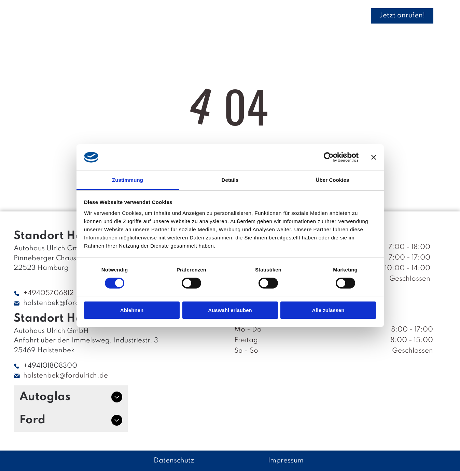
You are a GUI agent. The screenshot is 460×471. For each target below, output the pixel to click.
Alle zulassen (328, 310)
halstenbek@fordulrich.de (65, 303)
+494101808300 (50, 366)
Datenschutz (174, 460)
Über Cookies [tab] (332, 179)
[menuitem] (111, 15)
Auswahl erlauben (230, 310)
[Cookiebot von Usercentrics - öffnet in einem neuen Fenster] (329, 157)
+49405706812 (48, 293)
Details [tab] (230, 179)
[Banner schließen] (373, 157)
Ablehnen (131, 310)
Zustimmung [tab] (127, 179)
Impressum (286, 460)
